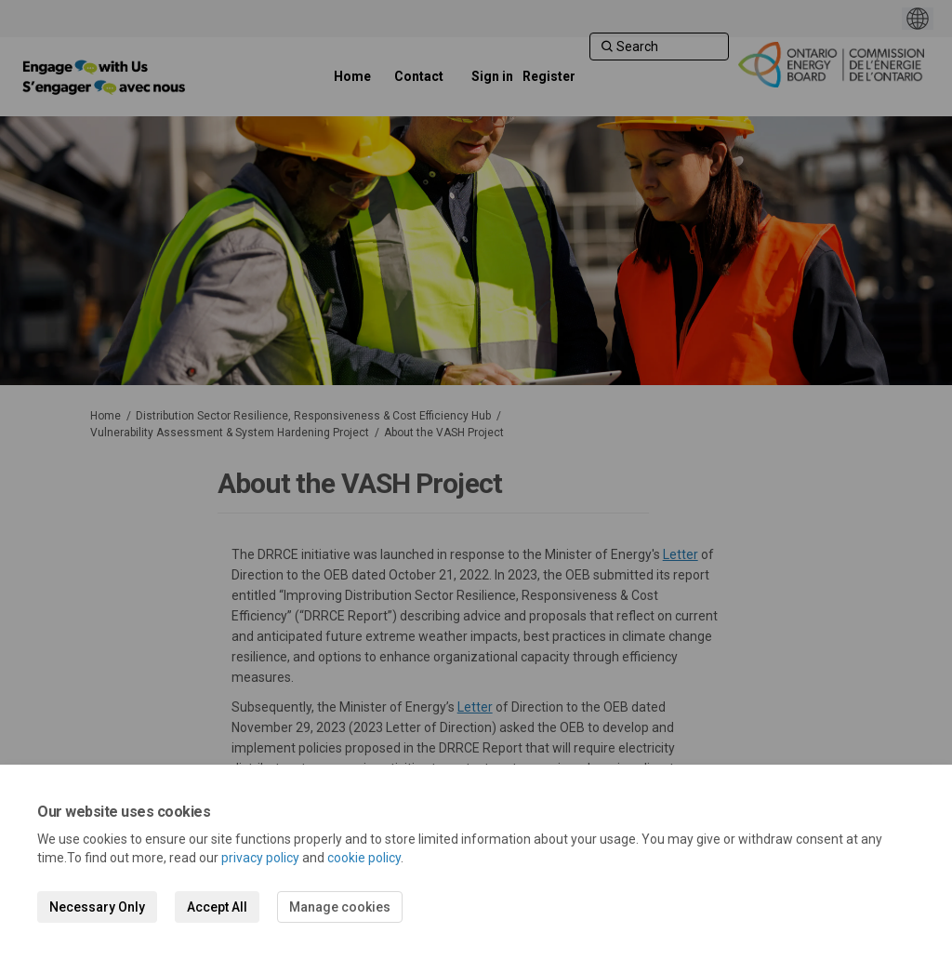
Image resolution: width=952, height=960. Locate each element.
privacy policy (260, 857)
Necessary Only (97, 907)
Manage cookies (339, 907)
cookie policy (364, 857)
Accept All (217, 907)
